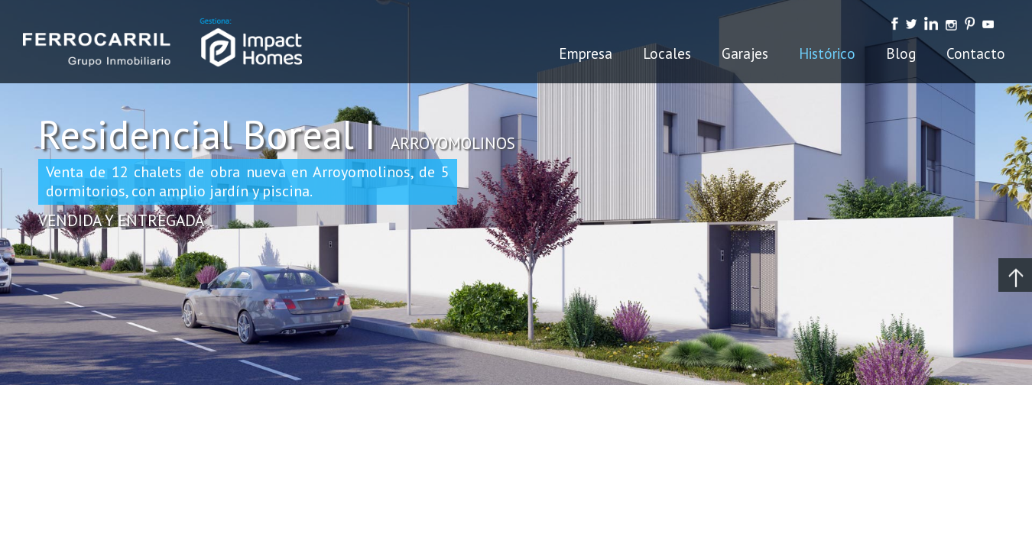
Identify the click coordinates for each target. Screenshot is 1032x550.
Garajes (745, 53)
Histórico (827, 53)
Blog (901, 53)
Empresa (585, 53)
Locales (667, 53)
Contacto (975, 53)
